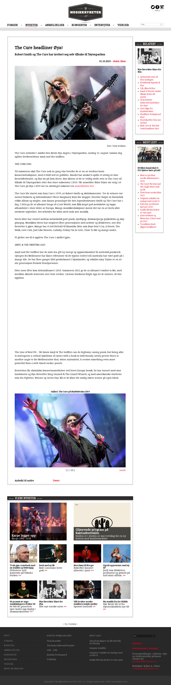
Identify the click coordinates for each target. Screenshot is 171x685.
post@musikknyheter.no (144, 661)
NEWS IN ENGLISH (13, 668)
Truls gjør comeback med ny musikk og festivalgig (22, 566)
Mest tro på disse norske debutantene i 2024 (149, 178)
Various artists (54, 641)
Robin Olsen (119, 61)
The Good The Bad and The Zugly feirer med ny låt (150, 187)
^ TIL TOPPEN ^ (70, 624)
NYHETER (31, 25)
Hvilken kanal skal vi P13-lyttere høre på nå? (149, 169)
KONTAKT (137, 643)
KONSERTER (79, 25)
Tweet (56, 480)
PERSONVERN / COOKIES (145, 648)
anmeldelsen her (84, 186)
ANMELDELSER (54, 25)
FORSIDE (12, 25)
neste (123, 470)
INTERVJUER (102, 25)
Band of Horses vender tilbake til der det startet (150, 94)
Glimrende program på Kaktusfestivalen (92, 531)
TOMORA (51, 659)
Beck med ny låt (46, 565)
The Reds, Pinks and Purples (60, 645)
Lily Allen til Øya (147, 88)
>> (19, 575)
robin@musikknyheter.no (145, 668)
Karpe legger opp (24, 535)
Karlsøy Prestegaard (57, 655)
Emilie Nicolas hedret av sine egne (106, 660)
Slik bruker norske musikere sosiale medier (85, 602)
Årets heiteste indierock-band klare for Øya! (149, 103)
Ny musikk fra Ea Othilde (115, 601)
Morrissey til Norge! (84, 565)
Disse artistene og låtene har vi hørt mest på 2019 (150, 218)
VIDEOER (123, 25)
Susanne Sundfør (97, 648)
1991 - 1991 (52, 650)
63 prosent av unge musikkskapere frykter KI (22, 602)
